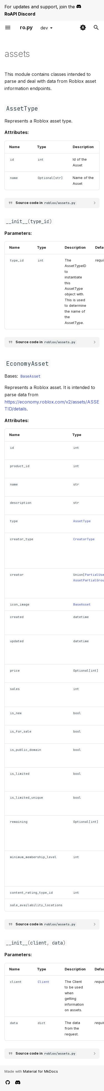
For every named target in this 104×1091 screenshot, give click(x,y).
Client (43, 982)
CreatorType (84, 539)
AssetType (82, 521)
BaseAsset (30, 376)
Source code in (46, 203)
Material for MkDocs (40, 1071)
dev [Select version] (44, 28)
